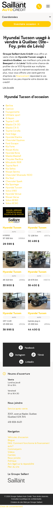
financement (22, 75)
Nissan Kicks (12, 149)
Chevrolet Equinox (15, 140)
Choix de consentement (11, 506)
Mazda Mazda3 (13, 155)
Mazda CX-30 (13, 124)
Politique (12, 460)
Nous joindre (14, 457)
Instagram (17, 355)
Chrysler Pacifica (14, 159)
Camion (10, 108)
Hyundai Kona (13, 152)
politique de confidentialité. (31, 499)
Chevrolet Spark (14, 181)
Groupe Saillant (36, 502)
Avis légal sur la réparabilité (21, 463)
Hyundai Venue (13, 193)
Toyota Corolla (13, 130)
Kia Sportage (12, 184)
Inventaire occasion (26, 24)
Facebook (26, 347)
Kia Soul (10, 177)
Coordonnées (26, 17)
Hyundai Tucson (14, 187)
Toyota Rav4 (12, 165)
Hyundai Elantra (14, 136)
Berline (9, 105)
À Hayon (10, 118)
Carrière (12, 454)
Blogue (11, 440)
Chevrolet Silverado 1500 (19, 174)
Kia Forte (10, 146)
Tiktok (37, 355)
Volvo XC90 (12, 203)
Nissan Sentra (13, 171)
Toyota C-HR (12, 121)
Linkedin (26, 362)
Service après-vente (17, 408)
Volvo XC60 (12, 200)
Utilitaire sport (13, 114)
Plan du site (13, 466)
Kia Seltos (11, 168)
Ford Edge (11, 133)
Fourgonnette (12, 111)
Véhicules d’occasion (18, 437)
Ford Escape (12, 143)
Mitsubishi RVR (13, 162)
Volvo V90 (11, 190)
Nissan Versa (12, 196)
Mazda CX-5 (12, 127)
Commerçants (15, 449)
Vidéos (11, 452)
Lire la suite (8, 87)
